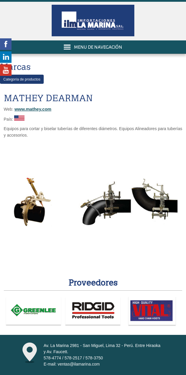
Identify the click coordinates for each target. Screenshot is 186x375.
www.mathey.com (32, 109)
